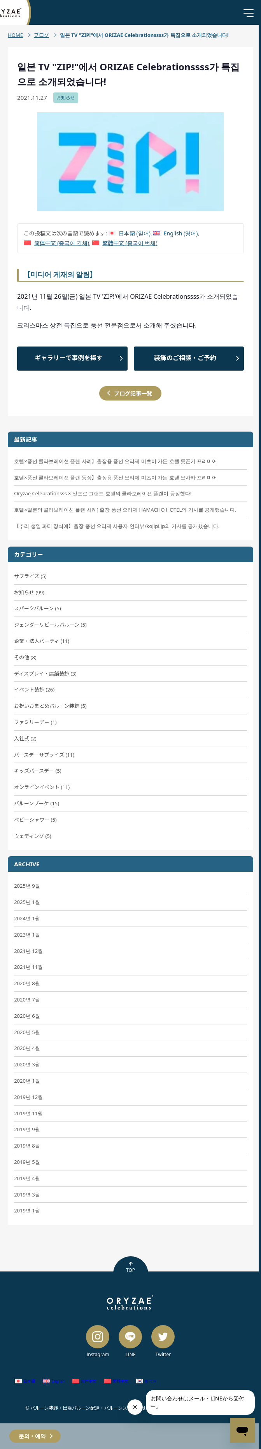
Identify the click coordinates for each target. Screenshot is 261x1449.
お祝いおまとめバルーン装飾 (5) (50, 705)
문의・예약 (32, 1436)
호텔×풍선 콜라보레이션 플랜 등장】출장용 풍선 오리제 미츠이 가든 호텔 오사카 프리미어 (115, 477)
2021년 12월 (28, 950)
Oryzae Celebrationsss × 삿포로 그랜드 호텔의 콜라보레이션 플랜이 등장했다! (102, 493)
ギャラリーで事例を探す (69, 358)
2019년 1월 (27, 1210)
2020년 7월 (27, 999)
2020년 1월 (27, 1080)
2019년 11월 (28, 1113)
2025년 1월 (27, 902)
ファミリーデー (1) (35, 722)
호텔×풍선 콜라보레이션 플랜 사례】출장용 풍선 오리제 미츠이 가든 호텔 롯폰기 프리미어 (115, 461)
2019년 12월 (28, 1097)
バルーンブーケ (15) (36, 803)
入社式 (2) (25, 738)
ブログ (41, 34)
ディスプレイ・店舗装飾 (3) (45, 673)
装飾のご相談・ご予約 (185, 358)
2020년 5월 (27, 1032)
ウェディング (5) (32, 835)
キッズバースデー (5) (37, 770)
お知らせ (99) (29, 592)
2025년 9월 (27, 885)
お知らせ (65, 97)
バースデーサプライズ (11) (44, 754)
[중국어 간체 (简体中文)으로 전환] (56, 243)
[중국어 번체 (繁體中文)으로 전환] (125, 243)
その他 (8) (25, 657)
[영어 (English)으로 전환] (175, 233)
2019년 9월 (27, 1129)
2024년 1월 (27, 918)
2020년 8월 (27, 983)
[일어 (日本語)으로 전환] (130, 233)
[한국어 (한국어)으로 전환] (146, 1381)
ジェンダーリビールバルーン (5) (50, 624)
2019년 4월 (27, 1178)
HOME (15, 34)
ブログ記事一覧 (133, 393)
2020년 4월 (27, 1048)
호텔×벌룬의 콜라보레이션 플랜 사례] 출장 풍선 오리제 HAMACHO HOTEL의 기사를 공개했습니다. (125, 509)
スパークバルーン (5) (37, 608)
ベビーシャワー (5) (35, 819)
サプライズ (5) (30, 576)
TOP (130, 1267)
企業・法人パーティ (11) (41, 640)
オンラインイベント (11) (42, 787)
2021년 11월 (28, 966)
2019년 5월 (27, 1161)
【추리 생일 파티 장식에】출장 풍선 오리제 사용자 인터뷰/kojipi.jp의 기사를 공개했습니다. (116, 525)
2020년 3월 (27, 1064)
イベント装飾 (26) (34, 689)
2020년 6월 (27, 1015)
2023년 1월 (27, 934)
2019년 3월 (27, 1194)
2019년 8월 (27, 1145)
